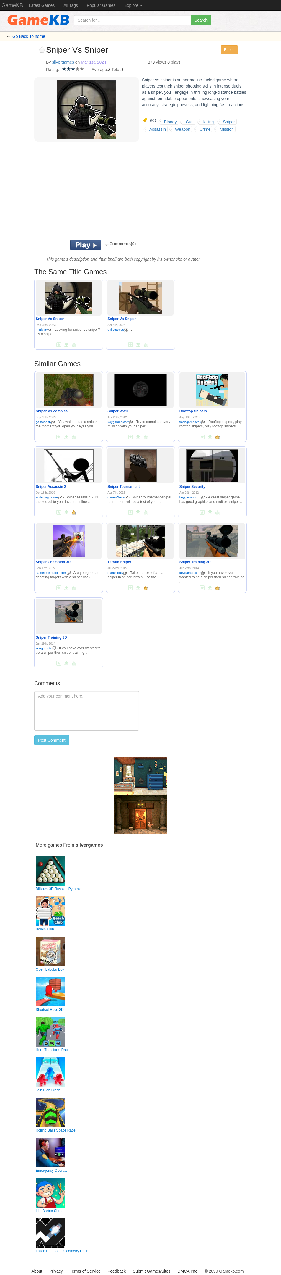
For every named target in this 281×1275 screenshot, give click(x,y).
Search (201, 20)
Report (229, 50)
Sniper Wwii (117, 411)
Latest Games (42, 5)
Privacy (56, 1271)
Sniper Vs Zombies (52, 411)
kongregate (46, 648)
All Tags (70, 5)
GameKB (12, 5)
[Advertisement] (119, 192)
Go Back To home (28, 36)
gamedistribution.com (53, 572)
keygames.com (120, 422)
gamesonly (45, 422)
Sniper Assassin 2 (51, 487)
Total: (116, 69)
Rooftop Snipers (193, 411)
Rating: (52, 69)
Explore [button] (133, 5)
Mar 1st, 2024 (93, 62)
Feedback (117, 1271)
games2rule (117, 497)
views (161, 62)
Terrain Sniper (119, 562)
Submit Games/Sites (152, 1271)
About (36, 1271)
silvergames (63, 62)
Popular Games (101, 5)
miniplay (43, 329)
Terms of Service (85, 1271)
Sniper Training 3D (195, 562)
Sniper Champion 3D (53, 562)
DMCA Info (187, 1271)
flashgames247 (192, 422)
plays (176, 62)
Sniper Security (192, 487)
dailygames (117, 329)
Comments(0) (120, 243)
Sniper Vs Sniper (50, 319)
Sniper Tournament (123, 487)
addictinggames (49, 497)
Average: (100, 69)
